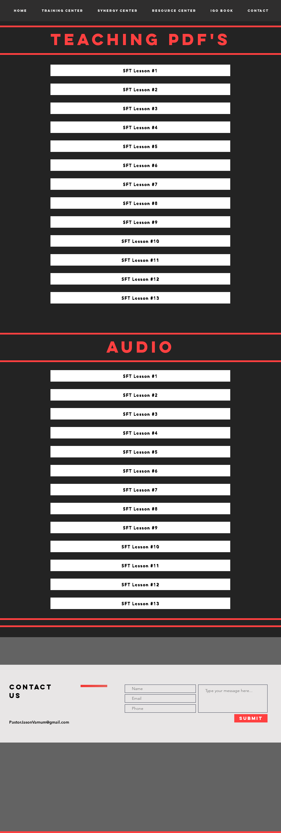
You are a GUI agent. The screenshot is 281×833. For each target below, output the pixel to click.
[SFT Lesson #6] (140, 165)
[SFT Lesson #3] (140, 108)
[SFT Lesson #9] (140, 222)
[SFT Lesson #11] (140, 260)
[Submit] (251, 718)
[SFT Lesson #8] (140, 203)
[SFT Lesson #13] (140, 298)
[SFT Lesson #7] (140, 184)
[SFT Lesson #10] (140, 241)
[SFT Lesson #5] (140, 146)
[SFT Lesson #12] (140, 279)
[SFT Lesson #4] (140, 127)
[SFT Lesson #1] (140, 70)
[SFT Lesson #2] (140, 89)
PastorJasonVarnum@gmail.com (39, 722)
